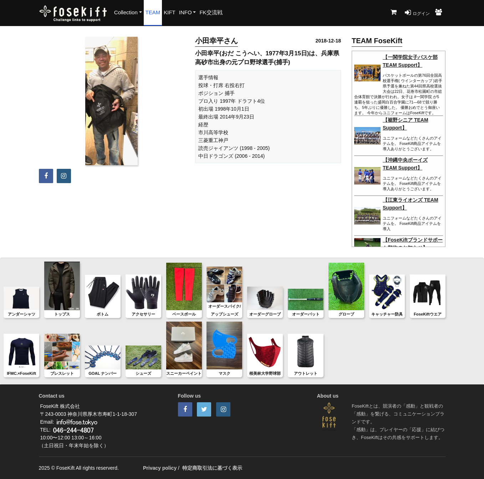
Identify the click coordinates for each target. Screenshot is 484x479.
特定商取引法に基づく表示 (212, 468)
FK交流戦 (210, 12)
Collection (126, 12)
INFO (185, 12)
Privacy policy (160, 468)
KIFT (169, 12)
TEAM (153, 12)
